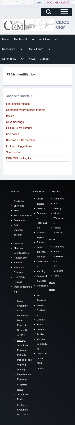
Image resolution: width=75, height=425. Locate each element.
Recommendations (23, 215)
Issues (10, 115)
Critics (17, 225)
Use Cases (22, 414)
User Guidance (21, 253)
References (19, 220)
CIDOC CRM (62, 25)
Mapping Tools (24, 360)
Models (20, 399)
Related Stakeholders (59, 256)
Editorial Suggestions (19, 146)
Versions (41, 208)
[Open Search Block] (48, 12)
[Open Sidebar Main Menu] (64, 12)
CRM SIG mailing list (19, 158)
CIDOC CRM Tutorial (19, 128)
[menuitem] (6, 39)
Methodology (20, 257)
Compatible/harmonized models (25, 109)
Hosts (56, 275)
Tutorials (18, 262)
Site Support (13, 152)
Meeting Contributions (42, 344)
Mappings (41, 271)
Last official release (18, 103)
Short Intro (19, 205)
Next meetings (15, 122)
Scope (17, 210)
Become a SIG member (20, 140)
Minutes (41, 319)
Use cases (12, 134)
